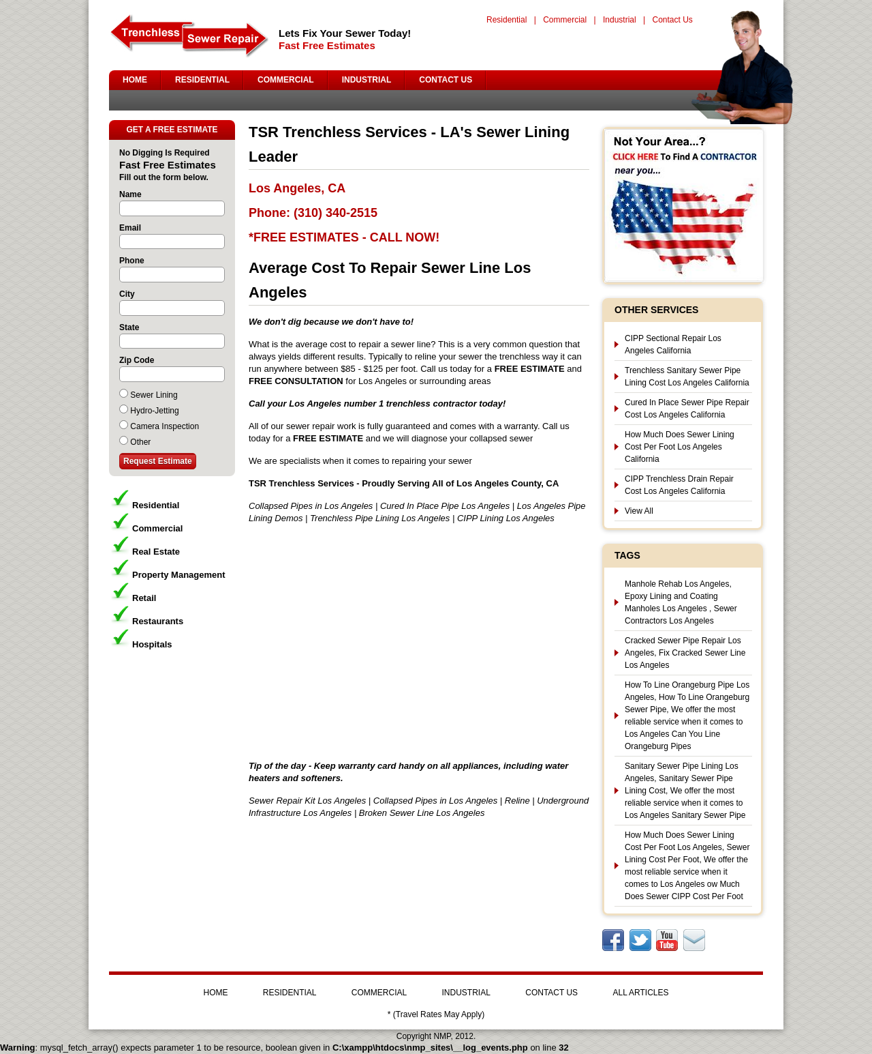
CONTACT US (445, 80)
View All (639, 511)
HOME (135, 80)
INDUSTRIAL (367, 80)
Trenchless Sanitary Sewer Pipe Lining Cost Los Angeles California (687, 376)
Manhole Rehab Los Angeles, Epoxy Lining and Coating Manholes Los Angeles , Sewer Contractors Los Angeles (681, 602)
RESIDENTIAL (202, 80)
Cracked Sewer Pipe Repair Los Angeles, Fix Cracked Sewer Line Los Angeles (685, 653)
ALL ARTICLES (640, 992)
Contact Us (672, 20)
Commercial (565, 20)
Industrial (619, 20)
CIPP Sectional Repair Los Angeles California (673, 344)
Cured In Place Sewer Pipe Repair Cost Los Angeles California (687, 409)
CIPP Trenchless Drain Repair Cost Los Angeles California (679, 485)
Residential (506, 20)
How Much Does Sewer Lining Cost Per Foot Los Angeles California (679, 447)
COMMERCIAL (286, 80)
